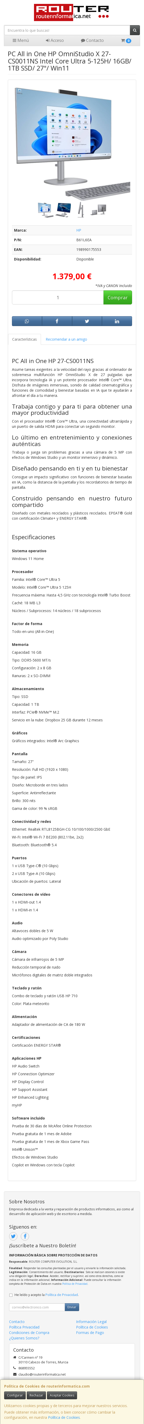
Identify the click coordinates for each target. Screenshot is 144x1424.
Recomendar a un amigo (66, 339)
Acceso (55, 40)
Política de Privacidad (74, 1284)
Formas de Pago (90, 1332)
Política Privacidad (24, 1327)
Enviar (71, 1307)
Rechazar (36, 1395)
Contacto (92, 40)
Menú (21, 40)
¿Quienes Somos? (24, 1338)
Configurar (15, 1395)
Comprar (118, 297)
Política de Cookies (64, 1417)
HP (78, 230)
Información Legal (91, 1321)
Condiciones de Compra (29, 1332)
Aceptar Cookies (62, 1395)
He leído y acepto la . (47, 1295)
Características (24, 339)
